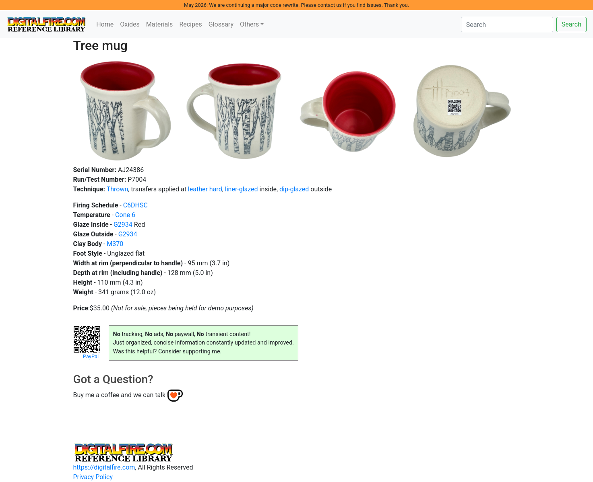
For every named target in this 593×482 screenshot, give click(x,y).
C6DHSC (135, 205)
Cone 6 (125, 215)
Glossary (221, 24)
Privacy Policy (93, 477)
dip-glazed (294, 189)
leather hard (205, 189)
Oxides (130, 24)
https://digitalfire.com (104, 467)
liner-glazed (241, 189)
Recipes (190, 24)
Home (105, 24)
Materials (159, 24)
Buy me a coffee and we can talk (119, 395)
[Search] (507, 24)
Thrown (117, 189)
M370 (115, 244)
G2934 (123, 224)
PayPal (91, 356)
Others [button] (249, 24)
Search (571, 24)
